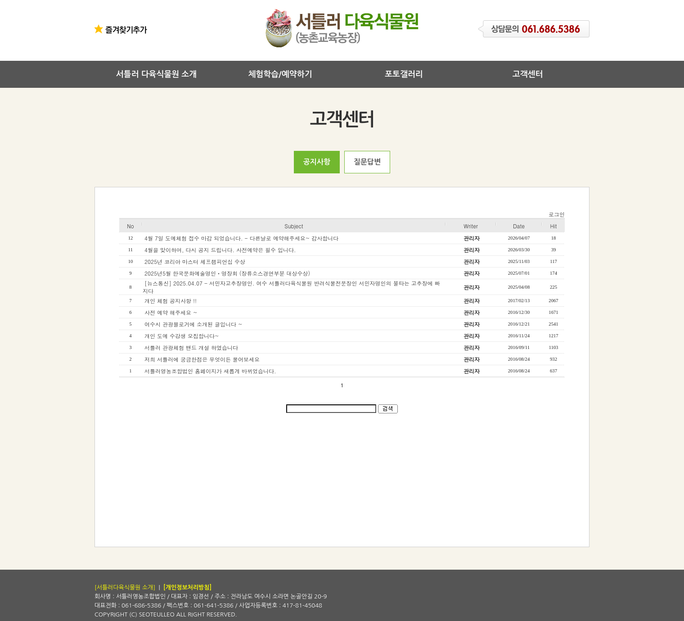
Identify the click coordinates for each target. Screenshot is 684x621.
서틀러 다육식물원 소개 (156, 74)
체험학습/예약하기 (280, 74)
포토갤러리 (404, 74)
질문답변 (367, 162)
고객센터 (528, 74)
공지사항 (316, 162)
